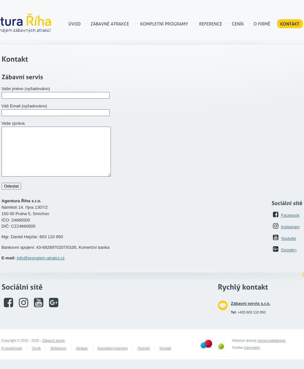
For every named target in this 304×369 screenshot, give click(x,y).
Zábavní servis (53, 350)
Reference (58, 358)
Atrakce (82, 358)
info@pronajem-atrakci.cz (41, 267)
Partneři (144, 358)
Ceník (36, 358)
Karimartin (252, 357)
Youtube (288, 248)
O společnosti (12, 358)
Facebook (290, 224)
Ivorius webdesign (271, 350)
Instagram (290, 236)
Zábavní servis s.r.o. (251, 313)
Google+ (289, 259)
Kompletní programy (112, 358)
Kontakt (165, 358)
